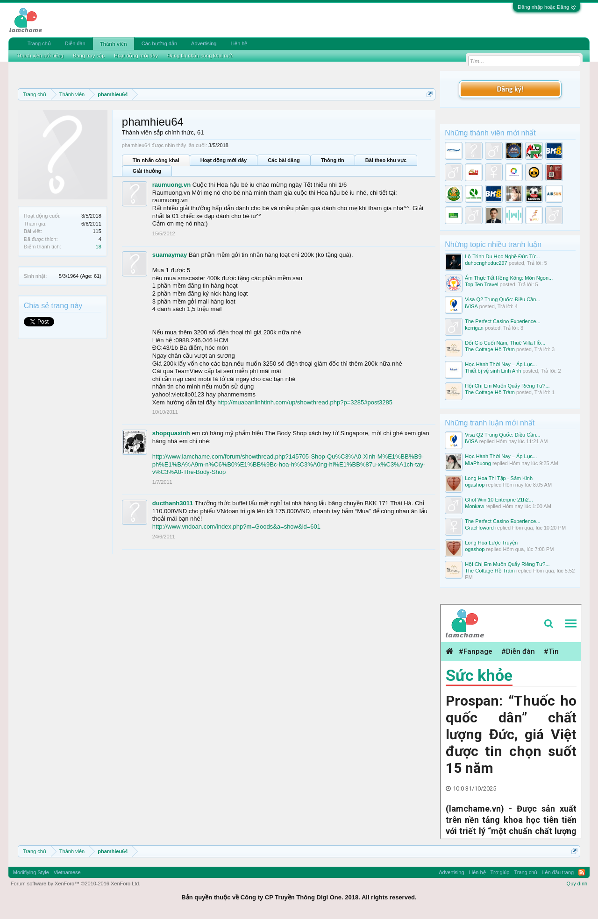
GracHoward (479, 527)
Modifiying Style (31, 872)
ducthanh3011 (172, 503)
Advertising (203, 43)
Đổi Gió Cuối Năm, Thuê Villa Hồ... (505, 343)
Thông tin (332, 160)
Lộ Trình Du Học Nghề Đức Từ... (502, 256)
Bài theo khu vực (385, 160)
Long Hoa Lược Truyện (491, 542)
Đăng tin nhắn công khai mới (200, 55)
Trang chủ (39, 43)
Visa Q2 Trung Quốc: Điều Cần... (502, 299)
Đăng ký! (510, 89)
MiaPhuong (478, 463)
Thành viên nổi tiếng (40, 55)
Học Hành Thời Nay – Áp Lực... (501, 364)
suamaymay (169, 254)
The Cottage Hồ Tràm (490, 349)
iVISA (471, 306)
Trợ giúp (500, 872)
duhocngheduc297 (486, 263)
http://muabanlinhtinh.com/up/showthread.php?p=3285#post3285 (304, 402)
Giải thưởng (147, 171)
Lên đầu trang (558, 872)
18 (98, 246)
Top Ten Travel (481, 284)
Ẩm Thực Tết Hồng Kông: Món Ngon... (509, 278)
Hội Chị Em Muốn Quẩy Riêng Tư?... (507, 386)
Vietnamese (67, 872)
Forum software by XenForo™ (76, 883)
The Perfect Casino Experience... (502, 321)
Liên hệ (238, 43)
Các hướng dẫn (159, 43)
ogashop (474, 485)
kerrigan (474, 328)
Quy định (577, 883)
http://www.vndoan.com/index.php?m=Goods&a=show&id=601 (236, 526)
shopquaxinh (171, 433)
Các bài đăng (283, 160)
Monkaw (474, 506)
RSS (581, 872)
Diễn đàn (75, 43)
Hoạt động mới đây (223, 160)
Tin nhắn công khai (156, 160)
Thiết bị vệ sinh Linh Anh (493, 371)
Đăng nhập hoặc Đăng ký (547, 7)
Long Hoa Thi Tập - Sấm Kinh (499, 478)
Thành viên (113, 44)
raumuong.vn (171, 184)
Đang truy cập (89, 55)
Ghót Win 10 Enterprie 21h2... (499, 499)
